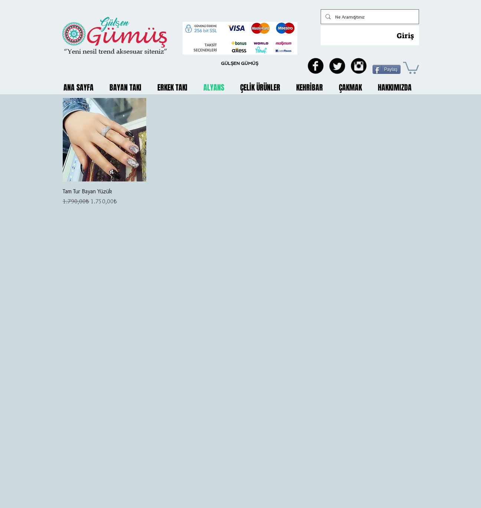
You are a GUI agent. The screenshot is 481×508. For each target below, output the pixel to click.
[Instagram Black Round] (359, 66)
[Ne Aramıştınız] (369, 17)
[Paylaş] (386, 69)
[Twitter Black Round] (337, 66)
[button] (411, 67)
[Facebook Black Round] (316, 66)
